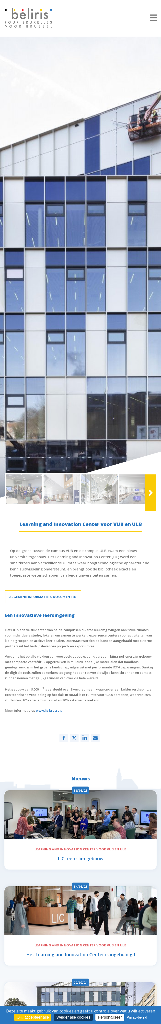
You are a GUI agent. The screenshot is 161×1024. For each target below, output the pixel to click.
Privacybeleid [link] (137, 1017)
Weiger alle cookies (73, 1017)
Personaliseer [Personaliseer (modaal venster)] (110, 1017)
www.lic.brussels (48, 710)
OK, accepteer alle (33, 1017)
